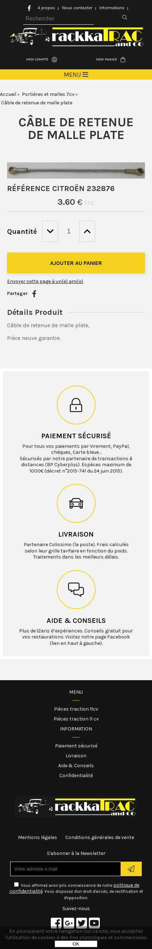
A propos (46, 7)
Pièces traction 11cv (76, 709)
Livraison (76, 534)
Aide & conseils (76, 621)
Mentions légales (37, 837)
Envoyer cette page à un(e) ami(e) (45, 281)
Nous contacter (77, 7)
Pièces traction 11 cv (76, 719)
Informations (111, 7)
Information (76, 729)
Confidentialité (76, 775)
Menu (76, 692)
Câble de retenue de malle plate (76, 128)
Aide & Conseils (76, 766)
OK (76, 944)
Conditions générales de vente (99, 837)
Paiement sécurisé (76, 436)
